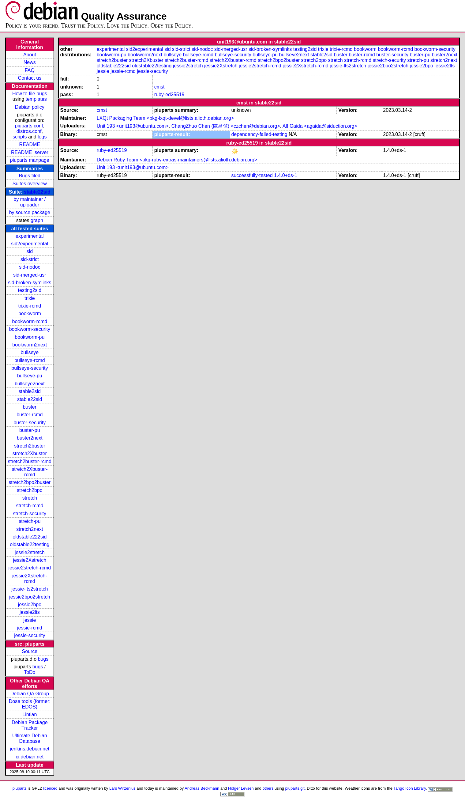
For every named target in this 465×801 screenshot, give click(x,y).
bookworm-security (29, 329)
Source (29, 651)
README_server (29, 152)
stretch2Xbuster (30, 453)
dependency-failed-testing (259, 134)
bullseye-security (29, 368)
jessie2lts (30, 612)
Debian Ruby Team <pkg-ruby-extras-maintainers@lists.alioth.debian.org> (177, 159)
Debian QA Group (29, 693)
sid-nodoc (29, 267)
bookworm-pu (29, 337)
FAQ (30, 70)
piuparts (20, 788)
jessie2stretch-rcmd (29, 567)
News (30, 62)
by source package (29, 212)
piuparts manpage (29, 160)
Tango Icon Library (409, 788)
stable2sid (30, 391)
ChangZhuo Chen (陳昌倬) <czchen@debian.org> (225, 126)
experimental (30, 236)
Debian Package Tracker (29, 725)
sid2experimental (29, 243)
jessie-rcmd (29, 627)
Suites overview (30, 183)
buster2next (30, 437)
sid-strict (30, 259)
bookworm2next (29, 344)
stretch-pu (29, 521)
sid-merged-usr (29, 275)
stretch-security (29, 513)
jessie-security (29, 635)
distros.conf (29, 131)
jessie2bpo (30, 604)
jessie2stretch (30, 552)
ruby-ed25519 (169, 94)
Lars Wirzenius (122, 788)
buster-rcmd (30, 414)
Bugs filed (29, 175)
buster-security (29, 422)
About (29, 54)
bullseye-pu (29, 375)
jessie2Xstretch (30, 560)
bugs (43, 659)
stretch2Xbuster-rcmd (29, 472)
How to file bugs (29, 93)
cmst (159, 86)
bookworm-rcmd (29, 321)
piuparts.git (295, 788)
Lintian (29, 714)
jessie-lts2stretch (29, 588)
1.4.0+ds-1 (285, 175)
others (267, 788)
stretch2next (29, 529)
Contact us (29, 78)
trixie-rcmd (29, 305)
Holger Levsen (241, 788)
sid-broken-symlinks (29, 282)
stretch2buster (29, 445)
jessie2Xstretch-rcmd (29, 578)
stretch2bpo (30, 490)
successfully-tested (251, 175)
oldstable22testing (29, 544)
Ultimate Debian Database (29, 738)
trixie (29, 298)
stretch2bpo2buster (30, 482)
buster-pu (29, 430)
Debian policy (29, 107)
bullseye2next (30, 383)
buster (29, 407)
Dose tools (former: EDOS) (30, 704)
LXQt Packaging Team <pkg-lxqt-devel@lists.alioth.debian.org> (165, 118)
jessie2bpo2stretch (29, 596)
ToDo (29, 672)
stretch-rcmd (29, 505)
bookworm (29, 313)
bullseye (30, 352)
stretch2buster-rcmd (29, 461)
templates (36, 99)
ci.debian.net (29, 756)
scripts (20, 136)
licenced (50, 788)
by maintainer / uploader (29, 202)
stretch (29, 498)
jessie (29, 620)
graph (37, 220)
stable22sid (37, 192)
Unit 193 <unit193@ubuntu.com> (133, 126)
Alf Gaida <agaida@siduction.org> (320, 126)
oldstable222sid (30, 536)
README (29, 144)
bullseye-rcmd (29, 360)
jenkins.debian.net (29, 748)
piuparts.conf (29, 125)
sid (30, 251)
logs (42, 136)
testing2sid (30, 290)
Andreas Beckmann (202, 788)
